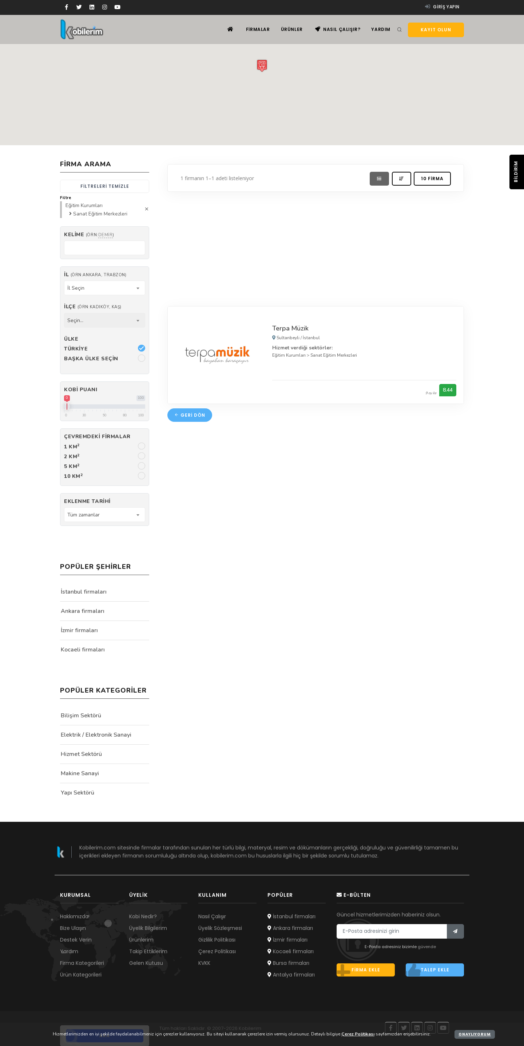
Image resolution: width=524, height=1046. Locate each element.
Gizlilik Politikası (216, 939)
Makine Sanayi (80, 773)
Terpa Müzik (290, 328)
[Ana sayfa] (230, 29)
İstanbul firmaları (84, 592)
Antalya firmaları (291, 974)
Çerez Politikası (217, 951)
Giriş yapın (442, 7)
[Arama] (399, 30)
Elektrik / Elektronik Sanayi (96, 735)
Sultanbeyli (288, 338)
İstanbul (311, 338)
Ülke (71, 339)
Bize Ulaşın (73, 928)
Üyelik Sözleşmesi (220, 928)
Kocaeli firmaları (83, 650)
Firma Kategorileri (82, 963)
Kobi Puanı (81, 389)
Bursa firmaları (288, 963)
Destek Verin (76, 939)
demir (105, 235)
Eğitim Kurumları (289, 355)
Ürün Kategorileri (81, 974)
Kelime (89, 234)
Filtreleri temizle (104, 186)
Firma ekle (358, 969)
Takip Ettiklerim (148, 951)
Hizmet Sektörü (81, 754)
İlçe (93, 306)
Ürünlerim (141, 939)
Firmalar (258, 29)
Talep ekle (427, 969)
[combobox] (104, 288)
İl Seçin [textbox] (75, 288)
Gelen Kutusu (146, 963)
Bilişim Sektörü (81, 716)
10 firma (432, 178)
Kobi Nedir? (143, 916)
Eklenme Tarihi (87, 501)
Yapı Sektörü (77, 793)
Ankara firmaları (82, 611)
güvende (427, 947)
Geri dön (189, 415)
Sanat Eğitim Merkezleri (333, 355)
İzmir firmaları (79, 630)
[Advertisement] (315, 247)
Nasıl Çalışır (212, 916)
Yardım (380, 29)
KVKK (204, 963)
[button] (262, 65)
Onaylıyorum (474, 1034)
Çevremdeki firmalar (97, 436)
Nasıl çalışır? (338, 29)
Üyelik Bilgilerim (148, 928)
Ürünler (292, 29)
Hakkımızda (74, 916)
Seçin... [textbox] (75, 320)
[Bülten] (455, 931)
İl (95, 274)
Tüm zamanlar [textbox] (83, 514)
